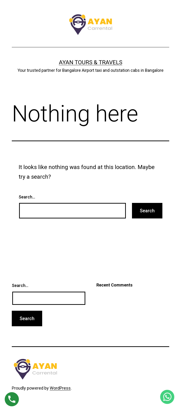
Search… (27, 196)
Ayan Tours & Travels (90, 62)
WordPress (60, 388)
